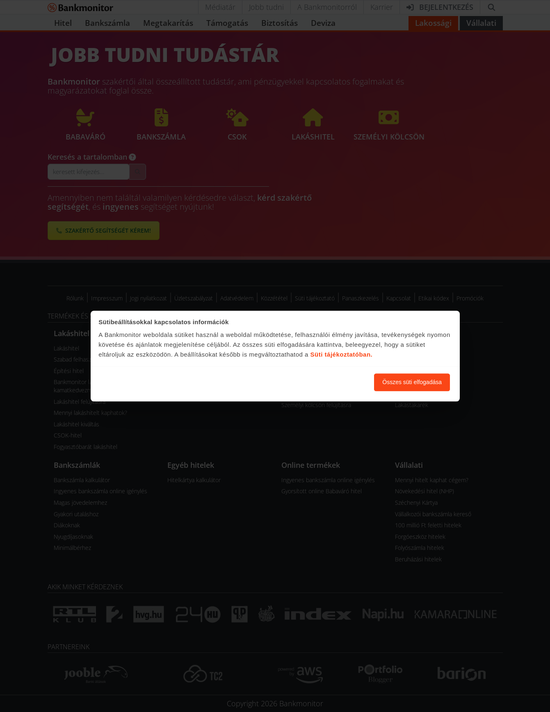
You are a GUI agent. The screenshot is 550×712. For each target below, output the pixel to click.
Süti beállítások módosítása (322, 382)
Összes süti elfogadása (412, 382)
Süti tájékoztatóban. (341, 354)
